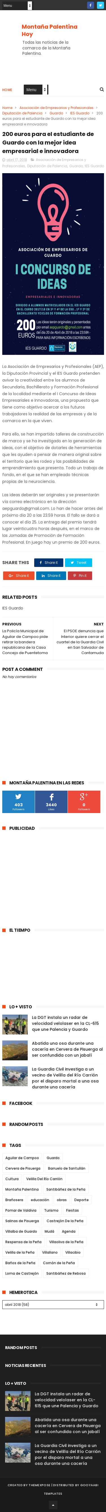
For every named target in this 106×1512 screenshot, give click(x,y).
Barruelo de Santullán (66, 1168)
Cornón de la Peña (59, 1262)
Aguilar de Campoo (22, 1157)
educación (40, 1199)
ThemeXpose (39, 1485)
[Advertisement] (49, 876)
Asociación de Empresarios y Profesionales (57, 107)
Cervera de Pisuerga (22, 1168)
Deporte (81, 1199)
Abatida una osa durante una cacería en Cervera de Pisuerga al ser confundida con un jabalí (67, 1049)
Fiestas (72, 1210)
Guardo (56, 113)
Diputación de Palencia (22, 113)
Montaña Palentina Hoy (49, 30)
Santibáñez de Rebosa (66, 1273)
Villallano (50, 1252)
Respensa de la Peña (23, 1241)
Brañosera (14, 1199)
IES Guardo (79, 113)
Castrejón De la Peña (65, 1220)
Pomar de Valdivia (20, 1210)
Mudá (49, 1231)
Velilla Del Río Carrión (44, 1178)
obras (62, 1199)
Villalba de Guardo (21, 1231)
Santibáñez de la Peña (65, 1189)
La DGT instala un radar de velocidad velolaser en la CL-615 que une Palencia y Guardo (65, 1023)
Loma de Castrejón (22, 1273)
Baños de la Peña (20, 1262)
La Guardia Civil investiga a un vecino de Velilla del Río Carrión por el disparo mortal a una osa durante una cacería (65, 1078)
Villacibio (73, 1252)
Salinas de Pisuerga (22, 1220)
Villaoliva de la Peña (66, 1241)
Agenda (68, 1231)
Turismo (51, 1210)
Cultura (12, 1178)
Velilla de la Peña (19, 1252)
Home (7, 89)
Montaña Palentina (22, 1189)
